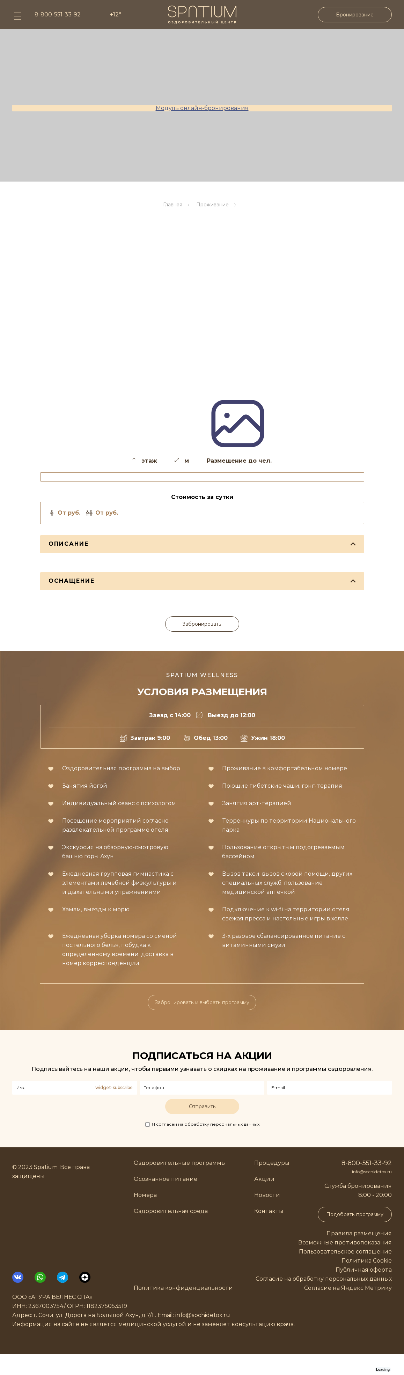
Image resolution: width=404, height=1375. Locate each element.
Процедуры (271, 1163)
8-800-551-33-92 (366, 1163)
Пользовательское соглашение (345, 1251)
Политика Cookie (366, 1260)
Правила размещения (359, 1233)
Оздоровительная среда (171, 1211)
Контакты (269, 1211)
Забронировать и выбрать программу (202, 1002)
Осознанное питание (165, 1179)
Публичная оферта (364, 1269)
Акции (264, 1179)
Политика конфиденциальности (183, 1288)
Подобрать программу (354, 1214)
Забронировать (202, 624)
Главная (172, 204)
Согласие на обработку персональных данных (324, 1278)
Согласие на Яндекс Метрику (348, 1288)
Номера (145, 1195)
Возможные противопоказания (345, 1242)
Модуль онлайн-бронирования (202, 108)
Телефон (154, 1087)
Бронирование (355, 15)
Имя (20, 1087)
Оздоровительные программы (180, 1163)
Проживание (212, 204)
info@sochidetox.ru (372, 1171)
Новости (267, 1195)
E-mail (278, 1087)
